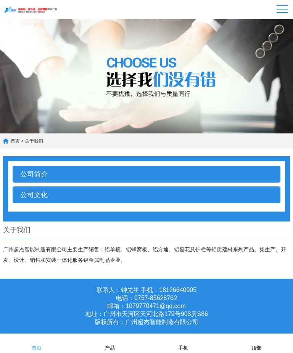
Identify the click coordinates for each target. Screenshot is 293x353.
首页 (15, 141)
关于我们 (34, 141)
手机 (183, 343)
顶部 (256, 343)
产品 (110, 343)
